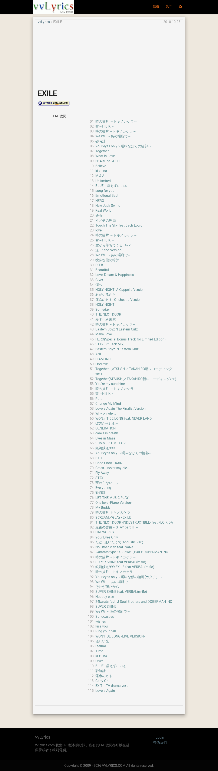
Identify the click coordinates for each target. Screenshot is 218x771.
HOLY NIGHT (105, 305)
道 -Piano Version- (108, 250)
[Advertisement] (109, 54)
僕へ (98, 285)
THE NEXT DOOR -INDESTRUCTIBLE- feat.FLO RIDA (134, 522)
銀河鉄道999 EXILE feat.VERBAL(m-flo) (124, 567)
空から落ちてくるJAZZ (113, 245)
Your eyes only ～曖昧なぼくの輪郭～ (123, 453)
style (98, 215)
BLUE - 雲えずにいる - (111, 666)
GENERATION (105, 428)
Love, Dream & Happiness (114, 275)
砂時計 (100, 141)
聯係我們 (160, 742)
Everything (103, 488)
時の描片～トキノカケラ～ (115, 131)
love (98, 230)
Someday (102, 310)
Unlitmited (103, 181)
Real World (103, 210)
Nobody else (104, 597)
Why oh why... (105, 413)
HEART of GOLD (107, 161)
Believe (100, 166)
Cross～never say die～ (112, 468)
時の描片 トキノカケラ (112, 512)
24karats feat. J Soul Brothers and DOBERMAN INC (133, 602)
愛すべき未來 (105, 320)
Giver (99, 280)
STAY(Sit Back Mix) (110, 344)
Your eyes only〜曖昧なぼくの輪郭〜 (123, 146)
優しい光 (102, 641)
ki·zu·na (101, 656)
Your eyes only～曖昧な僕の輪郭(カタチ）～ (129, 577)
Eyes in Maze (105, 438)
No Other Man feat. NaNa (114, 547)
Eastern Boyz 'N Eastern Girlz (117, 349)
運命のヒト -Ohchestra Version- (118, 300)
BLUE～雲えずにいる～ (113, 186)
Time (99, 651)
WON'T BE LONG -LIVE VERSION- (120, 636)
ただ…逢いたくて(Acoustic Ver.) (119, 542)
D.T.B (99, 265)
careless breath (106, 433)
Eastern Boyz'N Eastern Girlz (116, 329)
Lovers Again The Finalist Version (120, 409)
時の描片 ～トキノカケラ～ (116, 121)
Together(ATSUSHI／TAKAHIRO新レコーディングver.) (135, 379)
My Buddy (102, 508)
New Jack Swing (107, 206)
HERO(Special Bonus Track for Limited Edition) (130, 339)
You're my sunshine (110, 384)
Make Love (103, 334)
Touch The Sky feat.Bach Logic (118, 225)
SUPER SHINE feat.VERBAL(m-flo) (120, 562)
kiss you (101, 626)
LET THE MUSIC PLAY (112, 498)
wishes (100, 621)
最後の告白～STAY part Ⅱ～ (116, 527)
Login (160, 737)
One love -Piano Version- (113, 503)
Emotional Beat (106, 196)
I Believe (101, 364)
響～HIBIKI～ (105, 126)
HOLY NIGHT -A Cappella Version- (120, 290)
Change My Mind (108, 404)
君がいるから (105, 295)
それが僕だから (107, 587)
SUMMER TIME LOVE (111, 443)
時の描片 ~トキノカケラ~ (115, 324)
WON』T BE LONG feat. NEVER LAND (123, 419)
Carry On (101, 681)
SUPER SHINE (105, 607)
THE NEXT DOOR (108, 314)
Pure (98, 399)
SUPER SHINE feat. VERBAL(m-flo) (121, 592)
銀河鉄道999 (105, 448)
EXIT (98, 458)
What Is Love (105, 156)
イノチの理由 (105, 221)
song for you (104, 191)
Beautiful (102, 270)
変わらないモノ (107, 483)
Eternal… (101, 646)
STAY (99, 478)
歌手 (169, 7)
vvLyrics (44, 22)
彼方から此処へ (107, 423)
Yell (98, 354)
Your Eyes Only (106, 537)
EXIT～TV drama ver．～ (114, 686)
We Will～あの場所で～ (112, 611)
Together (102, 151)
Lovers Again (105, 691)
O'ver (99, 661)
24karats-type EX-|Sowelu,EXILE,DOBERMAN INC (131, 552)
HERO (99, 201)
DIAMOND (103, 359)
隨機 (156, 7)
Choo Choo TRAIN (108, 463)
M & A (99, 176)
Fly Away (102, 473)
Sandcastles (104, 617)
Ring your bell (105, 631)
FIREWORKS (104, 532)
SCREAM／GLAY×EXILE (113, 518)
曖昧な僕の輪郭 (107, 260)
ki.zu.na (101, 171)
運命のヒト (103, 676)
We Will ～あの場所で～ (113, 136)
